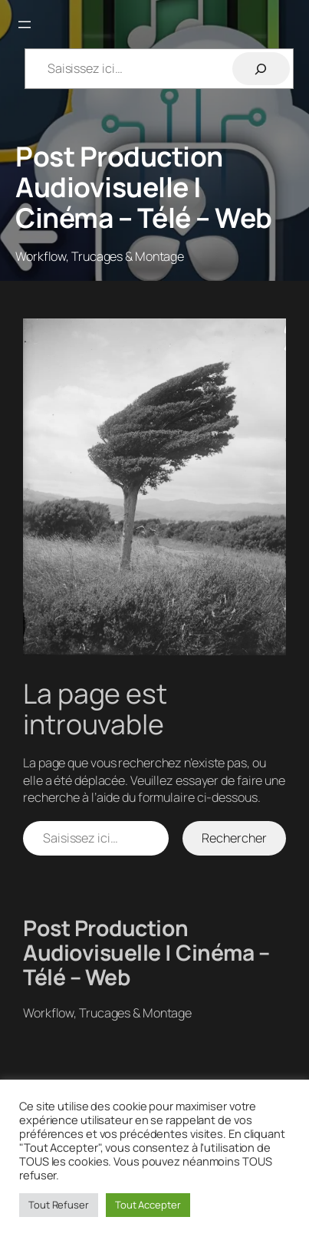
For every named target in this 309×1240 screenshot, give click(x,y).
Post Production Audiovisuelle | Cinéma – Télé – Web (143, 186)
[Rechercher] (261, 68)
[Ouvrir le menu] (24, 24)
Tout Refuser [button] (58, 1205)
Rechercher (234, 837)
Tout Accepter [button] (148, 1205)
